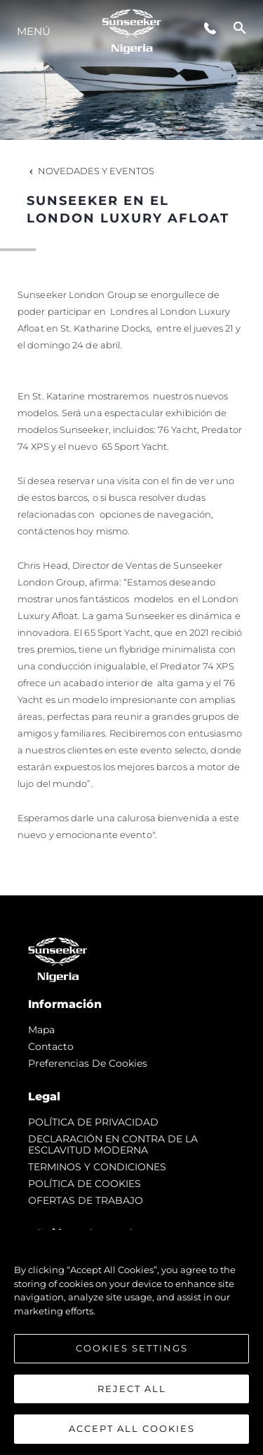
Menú (33, 31)
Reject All (131, 1388)
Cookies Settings (132, 1348)
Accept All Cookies (132, 1429)
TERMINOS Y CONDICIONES (97, 1167)
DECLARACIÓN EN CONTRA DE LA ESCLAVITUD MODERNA (113, 1144)
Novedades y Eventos (90, 170)
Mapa (41, 1029)
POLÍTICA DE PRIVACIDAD (93, 1122)
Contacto (51, 1046)
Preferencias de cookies (87, 1063)
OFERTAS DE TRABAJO (85, 1200)
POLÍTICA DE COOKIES (84, 1183)
